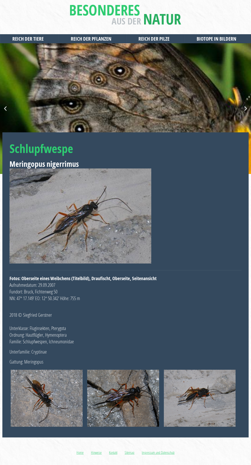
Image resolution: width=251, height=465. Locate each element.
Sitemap (129, 452)
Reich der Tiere (29, 38)
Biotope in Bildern (218, 38)
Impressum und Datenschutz (158, 452)
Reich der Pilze (155, 38)
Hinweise (96, 452)
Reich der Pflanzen (92, 38)
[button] (5, 109)
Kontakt (113, 452)
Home (80, 452)
